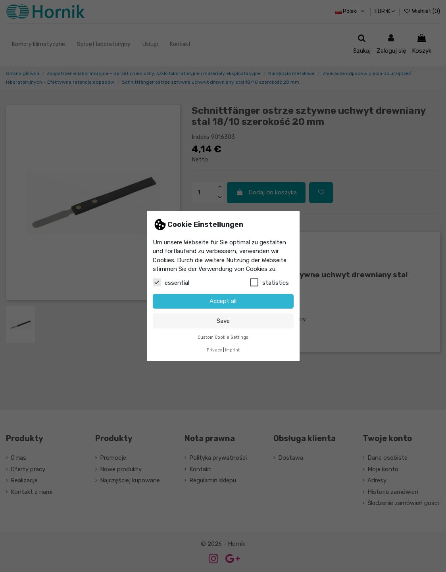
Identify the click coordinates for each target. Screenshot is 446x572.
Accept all (223, 301)
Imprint (232, 350)
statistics (269, 282)
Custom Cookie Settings (223, 337)
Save (223, 320)
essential (171, 282)
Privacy (214, 350)
